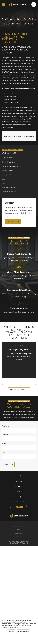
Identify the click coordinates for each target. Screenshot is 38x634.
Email (3, 452)
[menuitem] (19, 158)
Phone (4, 443)
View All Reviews (19, 390)
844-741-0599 (18, 507)
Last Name (5, 435)
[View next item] (24, 383)
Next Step (8, 464)
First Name (5, 426)
